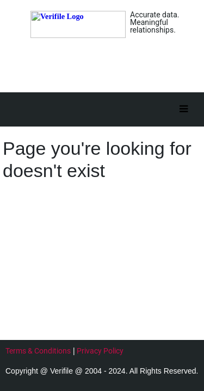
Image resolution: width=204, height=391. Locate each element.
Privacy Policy (100, 350)
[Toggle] (183, 109)
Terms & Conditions (38, 350)
